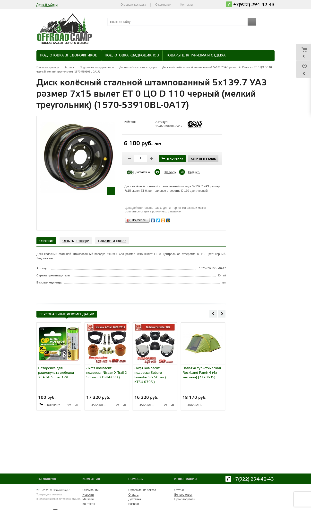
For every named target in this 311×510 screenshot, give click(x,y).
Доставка (134, 499)
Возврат (133, 504)
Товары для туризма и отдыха (195, 56)
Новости (88, 494)
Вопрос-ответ (183, 494)
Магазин (88, 499)
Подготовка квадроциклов (132, 56)
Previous (213, 313)
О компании (163, 4)
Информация (185, 479)
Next (221, 313)
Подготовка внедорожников (68, 56)
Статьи (179, 490)
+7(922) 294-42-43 (254, 5)
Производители (184, 499)
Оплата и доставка (133, 4)
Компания (91, 479)
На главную (46, 479)
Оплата (133, 494)
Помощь (135, 479)
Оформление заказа (142, 490)
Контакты (187, 4)
